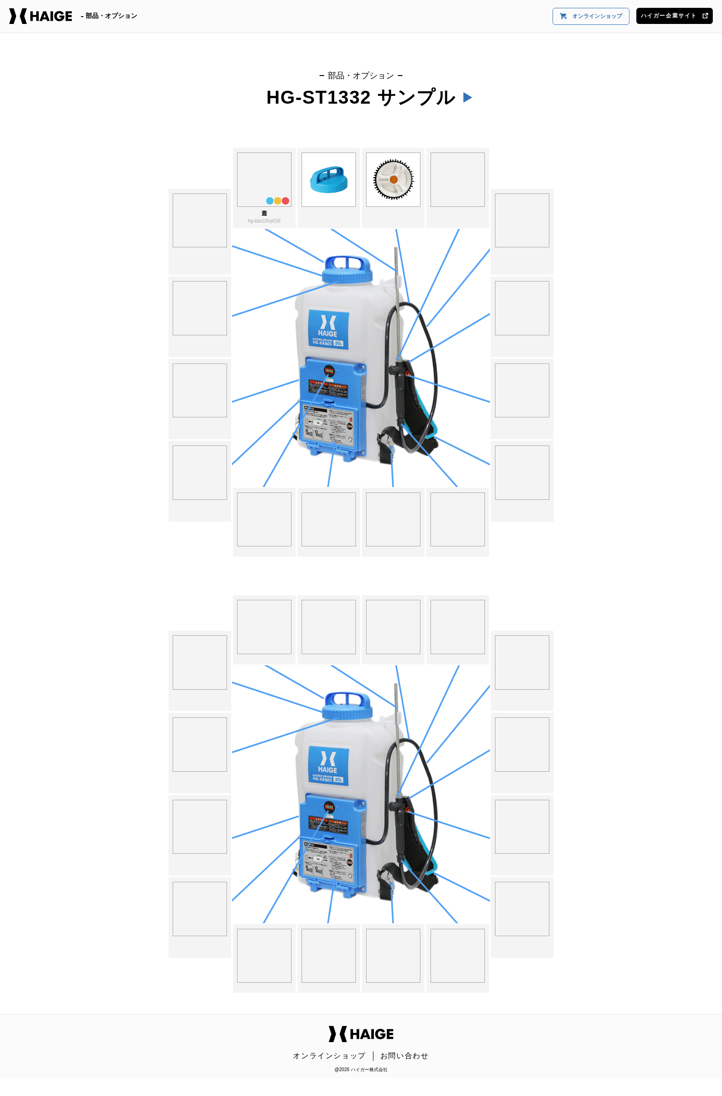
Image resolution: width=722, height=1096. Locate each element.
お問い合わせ (404, 1056)
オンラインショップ (591, 16)
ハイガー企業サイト (674, 15)
